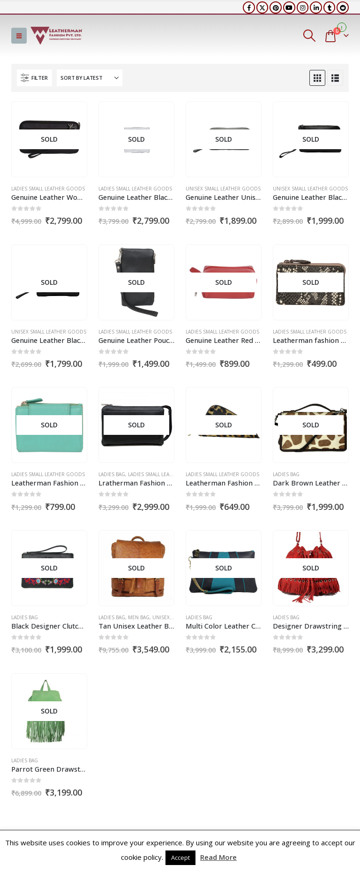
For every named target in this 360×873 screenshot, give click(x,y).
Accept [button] (180, 857)
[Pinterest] (276, 7)
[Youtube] (289, 7)
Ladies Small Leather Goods (48, 188)
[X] (262, 7)
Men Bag (139, 617)
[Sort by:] (89, 77)
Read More (218, 857)
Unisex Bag (166, 617)
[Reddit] (343, 7)
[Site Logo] (56, 36)
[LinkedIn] (316, 7)
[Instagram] (303, 7)
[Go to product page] (49, 139)
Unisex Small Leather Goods (223, 188)
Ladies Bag (111, 474)
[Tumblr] (329, 7)
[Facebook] (249, 7)
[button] (19, 36)
